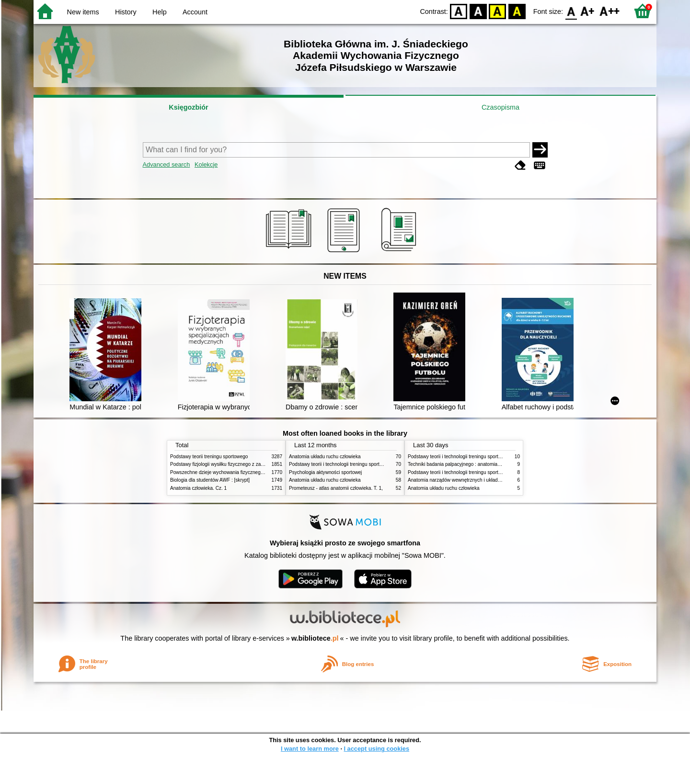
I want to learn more (310, 748)
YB (498, 11)
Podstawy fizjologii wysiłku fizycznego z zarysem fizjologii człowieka (242, 464)
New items (83, 12)
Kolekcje (206, 164)
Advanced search (166, 164)
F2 (609, 11)
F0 (570, 11)
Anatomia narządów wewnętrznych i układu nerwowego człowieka (478, 480)
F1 (587, 11)
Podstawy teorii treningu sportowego (209, 456)
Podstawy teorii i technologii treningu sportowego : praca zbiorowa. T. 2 (365, 464)
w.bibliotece (315, 638)
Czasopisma (500, 107)
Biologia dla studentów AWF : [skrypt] (210, 480)
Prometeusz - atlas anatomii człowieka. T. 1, (336, 488)
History (126, 12)
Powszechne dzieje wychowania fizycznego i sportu (225, 472)
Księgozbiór (188, 107)
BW (478, 11)
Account (195, 12)
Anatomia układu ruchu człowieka (325, 456)
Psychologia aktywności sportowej (325, 472)
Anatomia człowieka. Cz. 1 (198, 488)
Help (159, 12)
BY (517, 11)
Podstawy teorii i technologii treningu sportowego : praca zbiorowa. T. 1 (484, 472)
